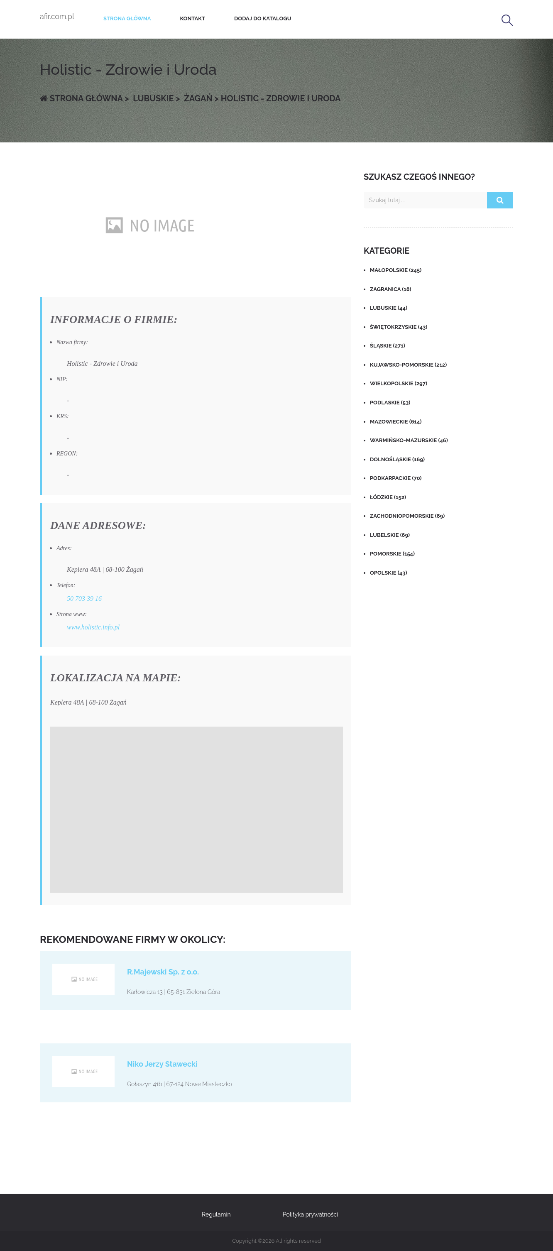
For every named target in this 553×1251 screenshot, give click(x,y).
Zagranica (390, 289)
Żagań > (200, 98)
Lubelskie (390, 535)
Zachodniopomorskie (407, 516)
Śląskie (387, 346)
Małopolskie (395, 270)
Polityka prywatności (310, 1214)
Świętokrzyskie (398, 327)
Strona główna (127, 18)
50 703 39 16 (84, 598)
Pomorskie (392, 554)
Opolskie (388, 573)
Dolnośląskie (397, 459)
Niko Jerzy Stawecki (162, 1064)
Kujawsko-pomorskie (408, 365)
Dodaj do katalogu (262, 18)
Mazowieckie (395, 422)
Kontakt (192, 18)
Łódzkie (388, 497)
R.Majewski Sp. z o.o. (163, 971)
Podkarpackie (396, 478)
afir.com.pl (57, 16)
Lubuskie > (155, 98)
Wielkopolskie (398, 383)
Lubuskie (388, 308)
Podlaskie (390, 402)
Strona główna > (84, 98)
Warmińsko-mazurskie (409, 440)
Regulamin (216, 1214)
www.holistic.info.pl (93, 627)
